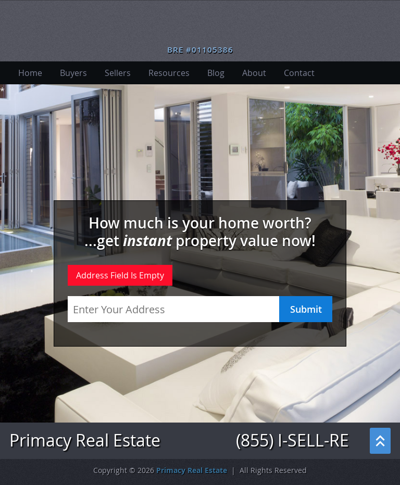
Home (30, 73)
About (254, 73)
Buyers (73, 73)
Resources (169, 73)
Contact (299, 73)
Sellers (118, 73)
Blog (215, 73)
